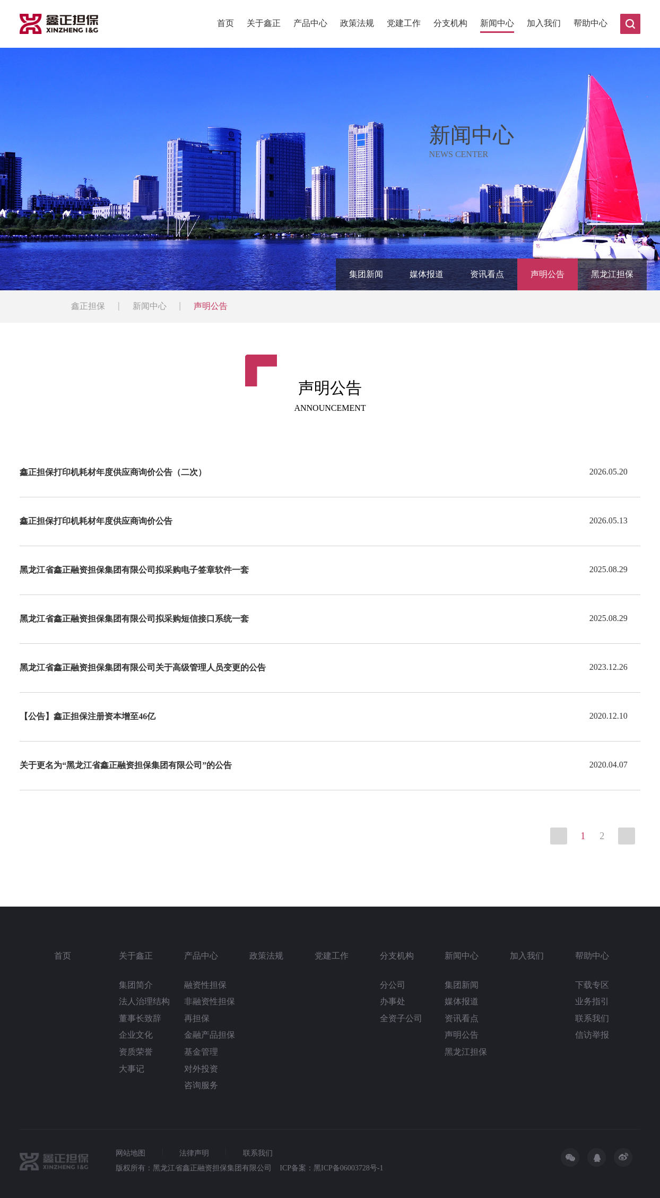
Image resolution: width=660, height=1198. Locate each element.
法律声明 (194, 1153)
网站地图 (130, 1153)
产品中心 (310, 23)
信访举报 (592, 1034)
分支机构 (450, 23)
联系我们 (592, 1018)
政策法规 (357, 23)
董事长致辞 (140, 1018)
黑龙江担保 (612, 274)
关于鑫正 (264, 23)
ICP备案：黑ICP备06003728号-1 (331, 1168)
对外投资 (201, 1068)
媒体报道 (427, 274)
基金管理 (201, 1051)
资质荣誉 (136, 1051)
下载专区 (592, 984)
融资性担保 (205, 984)
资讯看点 (487, 274)
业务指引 (592, 1001)
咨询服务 (201, 1085)
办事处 (392, 1001)
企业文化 (136, 1034)
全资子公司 (401, 1018)
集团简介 (136, 984)
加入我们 (544, 23)
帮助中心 (590, 23)
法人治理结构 (144, 1001)
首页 (225, 23)
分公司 (392, 984)
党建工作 (404, 23)
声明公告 (548, 274)
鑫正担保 (88, 306)
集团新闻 (366, 274)
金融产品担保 (209, 1034)
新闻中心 (497, 23)
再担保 (197, 1018)
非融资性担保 (209, 1001)
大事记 (131, 1068)
